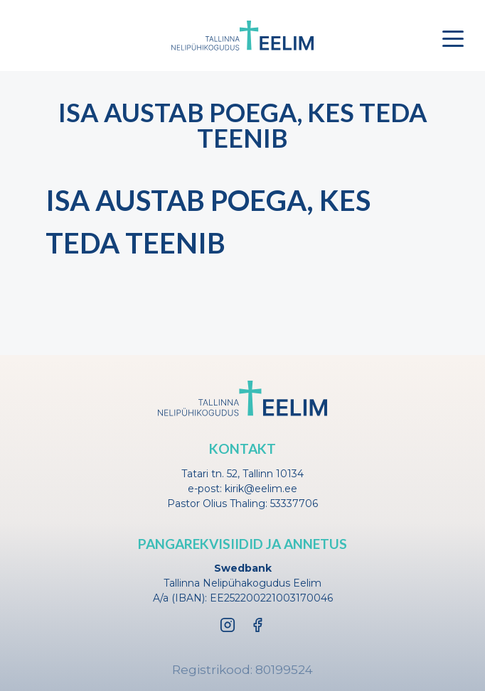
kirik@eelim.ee (261, 488)
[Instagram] (227, 625)
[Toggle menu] (453, 38)
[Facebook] (257, 625)
